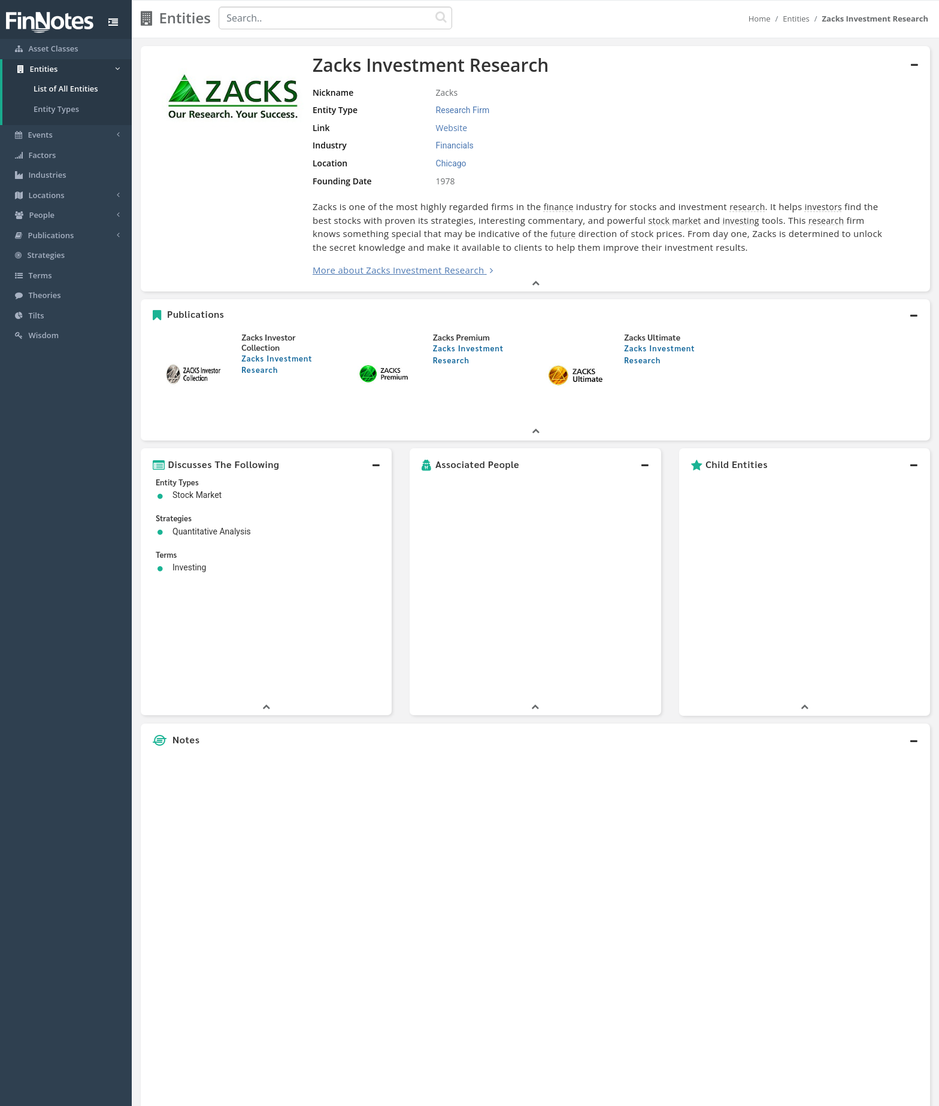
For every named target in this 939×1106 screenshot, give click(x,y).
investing (741, 220)
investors (823, 206)
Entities (796, 18)
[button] (535, 314)
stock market (675, 220)
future (562, 233)
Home (760, 18)
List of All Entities (66, 88)
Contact (561, 1094)
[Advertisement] (829, 806)
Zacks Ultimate (652, 337)
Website (451, 127)
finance (559, 206)
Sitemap (427, 1094)
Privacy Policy (477, 1094)
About (390, 1094)
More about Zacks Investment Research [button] (398, 270)
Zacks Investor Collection (268, 342)
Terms (524, 1094)
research (747, 206)
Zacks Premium (461, 337)
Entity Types (56, 109)
